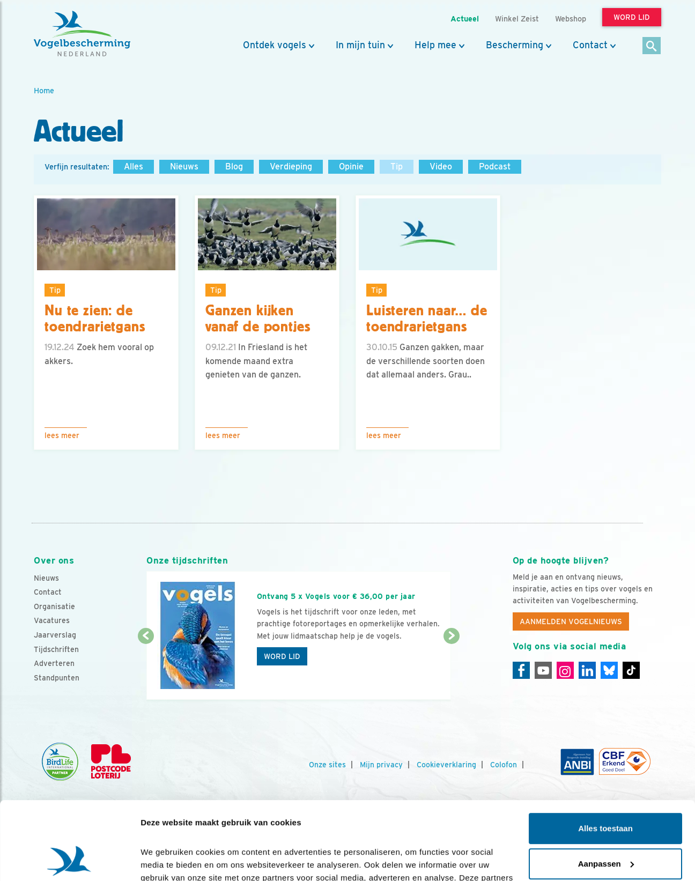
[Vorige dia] (145, 668)
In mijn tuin (360, 45)
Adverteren (54, 663)
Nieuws (184, 166)
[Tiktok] (631, 670)
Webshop (570, 18)
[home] (82, 34)
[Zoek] (651, 46)
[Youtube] (543, 670)
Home (44, 90)
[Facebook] (521, 670)
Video (441, 166)
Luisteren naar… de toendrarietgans (426, 318)
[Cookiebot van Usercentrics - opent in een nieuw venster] (69, 860)
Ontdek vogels (274, 45)
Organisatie (54, 606)
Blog (234, 166)
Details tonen (166, 859)
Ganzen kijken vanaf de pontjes (257, 318)
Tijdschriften (56, 649)
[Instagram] (565, 670)
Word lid (282, 656)
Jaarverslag (55, 635)
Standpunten (56, 677)
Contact (590, 45)
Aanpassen (606, 790)
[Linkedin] (587, 670)
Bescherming (514, 45)
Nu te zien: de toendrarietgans (95, 318)
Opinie (351, 166)
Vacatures (52, 620)
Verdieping (291, 166)
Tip (396, 166)
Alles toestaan (605, 755)
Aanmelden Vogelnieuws (571, 621)
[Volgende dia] (451, 668)
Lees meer (62, 435)
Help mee (435, 45)
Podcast (495, 166)
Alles (133, 166)
